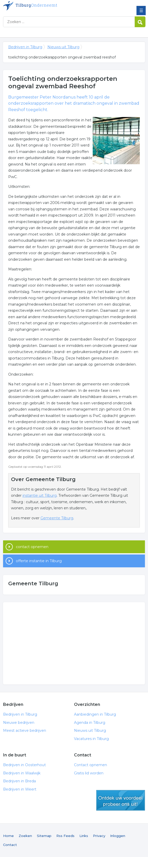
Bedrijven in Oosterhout (24, 765)
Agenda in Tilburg (89, 722)
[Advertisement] (74, 643)
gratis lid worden (120, 800)
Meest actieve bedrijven (24, 730)
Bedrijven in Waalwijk (21, 773)
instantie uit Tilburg (40, 495)
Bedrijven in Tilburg (40, 6)
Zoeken (25, 836)
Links (83, 836)
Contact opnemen (90, 765)
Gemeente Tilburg (56, 518)
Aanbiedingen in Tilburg (95, 714)
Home (8, 836)
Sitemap (44, 836)
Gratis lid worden (88, 773)
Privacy (99, 836)
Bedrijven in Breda (19, 781)
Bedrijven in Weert (19, 789)
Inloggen (117, 836)
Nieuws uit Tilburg (63, 47)
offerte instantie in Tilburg (39, 561)
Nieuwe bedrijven (18, 722)
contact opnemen (32, 546)
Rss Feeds (65, 836)
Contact (10, 845)
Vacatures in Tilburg (91, 738)
